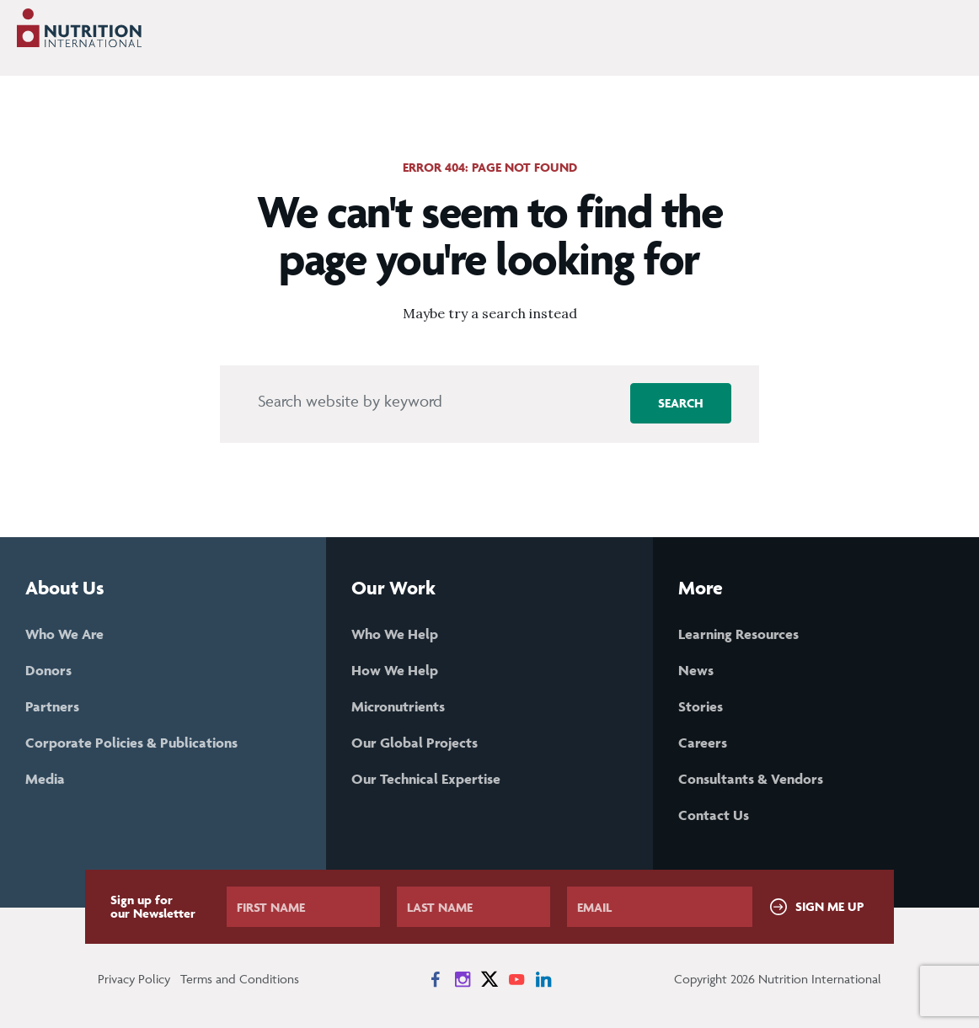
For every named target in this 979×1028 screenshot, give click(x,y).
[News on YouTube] (516, 979)
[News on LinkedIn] (543, 979)
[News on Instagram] (462, 979)
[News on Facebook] (435, 979)
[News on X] (489, 979)
